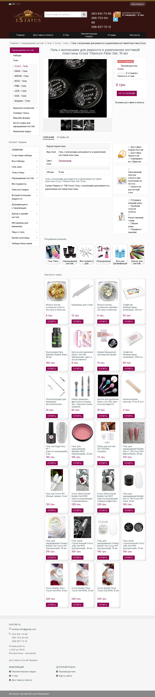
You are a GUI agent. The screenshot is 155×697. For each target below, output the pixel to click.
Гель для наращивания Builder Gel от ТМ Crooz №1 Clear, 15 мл (133, 497)
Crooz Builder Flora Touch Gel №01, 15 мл (56, 589)
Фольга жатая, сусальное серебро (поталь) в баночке (107, 307)
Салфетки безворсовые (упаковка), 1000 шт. (133, 354)
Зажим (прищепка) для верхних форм (106, 353)
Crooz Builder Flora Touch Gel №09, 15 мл (108, 589)
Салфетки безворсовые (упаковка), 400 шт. (133, 307)
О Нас (15, 675)
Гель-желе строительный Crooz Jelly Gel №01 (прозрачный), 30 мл (82, 544)
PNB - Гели (20, 86)
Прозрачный (65, 160)
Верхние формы (21, 117)
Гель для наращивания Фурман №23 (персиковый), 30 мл (82, 450)
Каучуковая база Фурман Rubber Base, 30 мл (57, 354)
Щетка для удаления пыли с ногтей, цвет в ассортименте (108, 401)
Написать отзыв (125, 76)
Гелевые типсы (21, 113)
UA (12, 3)
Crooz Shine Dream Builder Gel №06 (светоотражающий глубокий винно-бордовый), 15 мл (82, 498)
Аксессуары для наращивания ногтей (24, 124)
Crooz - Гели (61, 43)
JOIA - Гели (20, 90)
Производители (67, 671)
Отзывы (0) (63, 137)
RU (18, 3)
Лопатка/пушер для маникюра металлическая (56, 401)
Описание (48, 137)
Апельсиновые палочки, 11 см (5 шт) (133, 400)
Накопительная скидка (24, 671)
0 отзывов (131, 73)
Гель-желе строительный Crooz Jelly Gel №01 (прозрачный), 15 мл (133, 544)
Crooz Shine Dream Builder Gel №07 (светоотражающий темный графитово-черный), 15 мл (107, 498)
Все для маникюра (28, 15)
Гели (49, 43)
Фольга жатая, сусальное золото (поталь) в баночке (55, 307)
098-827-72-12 (101, 27)
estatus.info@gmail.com (24, 629)
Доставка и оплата (22, 680)
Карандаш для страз (82, 304)
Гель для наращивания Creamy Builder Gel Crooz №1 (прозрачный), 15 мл (108, 544)
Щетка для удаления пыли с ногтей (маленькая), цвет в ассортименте (82, 356)
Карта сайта (65, 675)
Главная (14, 43)
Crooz (120, 68)
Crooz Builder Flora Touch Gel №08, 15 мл (82, 589)
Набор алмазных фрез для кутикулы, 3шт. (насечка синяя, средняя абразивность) (82, 404)
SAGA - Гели (21, 71)
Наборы (17, 55)
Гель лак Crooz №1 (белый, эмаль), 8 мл (56, 494)
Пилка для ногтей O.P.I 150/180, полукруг (106, 449)
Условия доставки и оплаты (129, 102)
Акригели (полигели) (23, 108)
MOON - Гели (21, 76)
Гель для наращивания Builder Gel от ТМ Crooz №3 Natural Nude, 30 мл (133, 450)
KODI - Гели (21, 81)
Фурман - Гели (22, 100)
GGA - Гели (20, 95)
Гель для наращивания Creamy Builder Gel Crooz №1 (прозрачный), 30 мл (57, 544)
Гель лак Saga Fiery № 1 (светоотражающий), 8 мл (57, 450)
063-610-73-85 (101, 13)
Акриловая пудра (22, 131)
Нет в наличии (127, 93)
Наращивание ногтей (32, 43)
